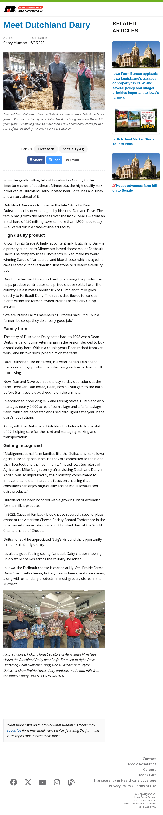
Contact (149, 758)
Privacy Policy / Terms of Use (132, 785)
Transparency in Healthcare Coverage (124, 780)
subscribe (14, 730)
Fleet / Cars (147, 774)
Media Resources (142, 764)
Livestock (46, 149)
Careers (149, 769)
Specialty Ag (73, 149)
